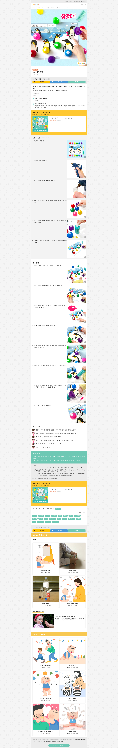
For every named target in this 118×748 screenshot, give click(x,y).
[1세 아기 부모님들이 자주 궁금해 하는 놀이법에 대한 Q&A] (44, 478)
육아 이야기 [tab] (59, 8)
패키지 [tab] (33, 8)
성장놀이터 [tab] (40, 8)
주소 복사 (77, 81)
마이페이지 (83, 1)
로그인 (66, 1)
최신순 (84, 512)
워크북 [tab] (47, 8)
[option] (59, 37)
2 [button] (55, 67)
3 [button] (58, 67)
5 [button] (62, 67)
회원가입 (71, 1)
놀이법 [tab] (66, 8)
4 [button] (60, 67)
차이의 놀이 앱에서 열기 (59, 745)
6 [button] (65, 67)
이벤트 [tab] (52, 8)
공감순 (80, 512)
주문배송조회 (77, 1)
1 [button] (53, 67)
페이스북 (57, 81)
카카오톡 (39, 81)
